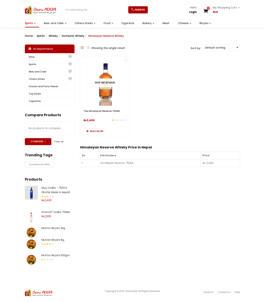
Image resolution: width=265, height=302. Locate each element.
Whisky (53, 36)
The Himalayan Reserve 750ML (102, 111)
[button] (225, 10)
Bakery (148, 23)
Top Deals (35, 93)
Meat (165, 23)
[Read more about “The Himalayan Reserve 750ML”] (95, 131)
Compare (37, 141)
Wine (32, 57)
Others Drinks (85, 23)
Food (108, 23)
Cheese (184, 23)
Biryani (205, 23)
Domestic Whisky (73, 36)
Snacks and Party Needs (43, 86)
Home (29, 36)
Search (138, 9)
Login (193, 12)
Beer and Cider (55, 23)
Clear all (58, 141)
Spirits (30, 23)
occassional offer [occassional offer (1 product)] (39, 164)
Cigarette (127, 23)
